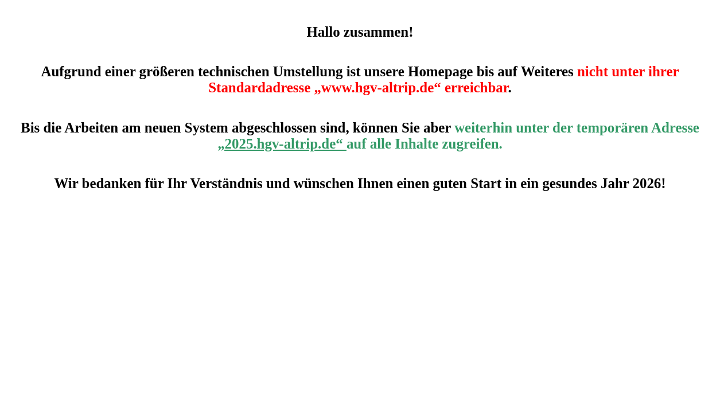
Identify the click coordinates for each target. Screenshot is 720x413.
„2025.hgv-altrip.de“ (282, 143)
